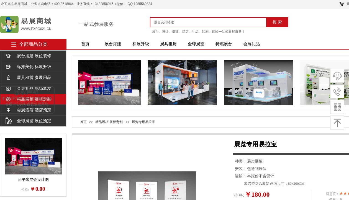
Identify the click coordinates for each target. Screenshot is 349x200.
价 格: (239, 195)
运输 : (240, 176)
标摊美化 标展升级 (28, 66)
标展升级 (140, 44)
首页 (85, 44)
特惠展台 (223, 44)
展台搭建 (113, 44)
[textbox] (210, 22)
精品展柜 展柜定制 (109, 122)
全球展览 (196, 44)
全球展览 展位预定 (28, 121)
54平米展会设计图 (33, 180)
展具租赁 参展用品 (28, 77)
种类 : (240, 161)
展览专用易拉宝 (143, 122)
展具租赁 (168, 44)
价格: (25, 190)
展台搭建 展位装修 (28, 55)
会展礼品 (251, 44)
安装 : (240, 169)
